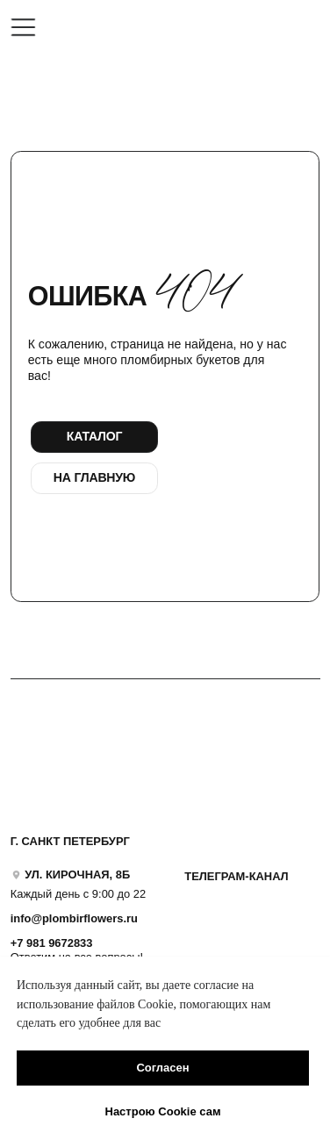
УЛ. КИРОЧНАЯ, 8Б (77, 874)
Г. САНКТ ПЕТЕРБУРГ (70, 841)
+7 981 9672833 (52, 943)
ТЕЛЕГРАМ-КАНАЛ (236, 876)
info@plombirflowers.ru (74, 918)
